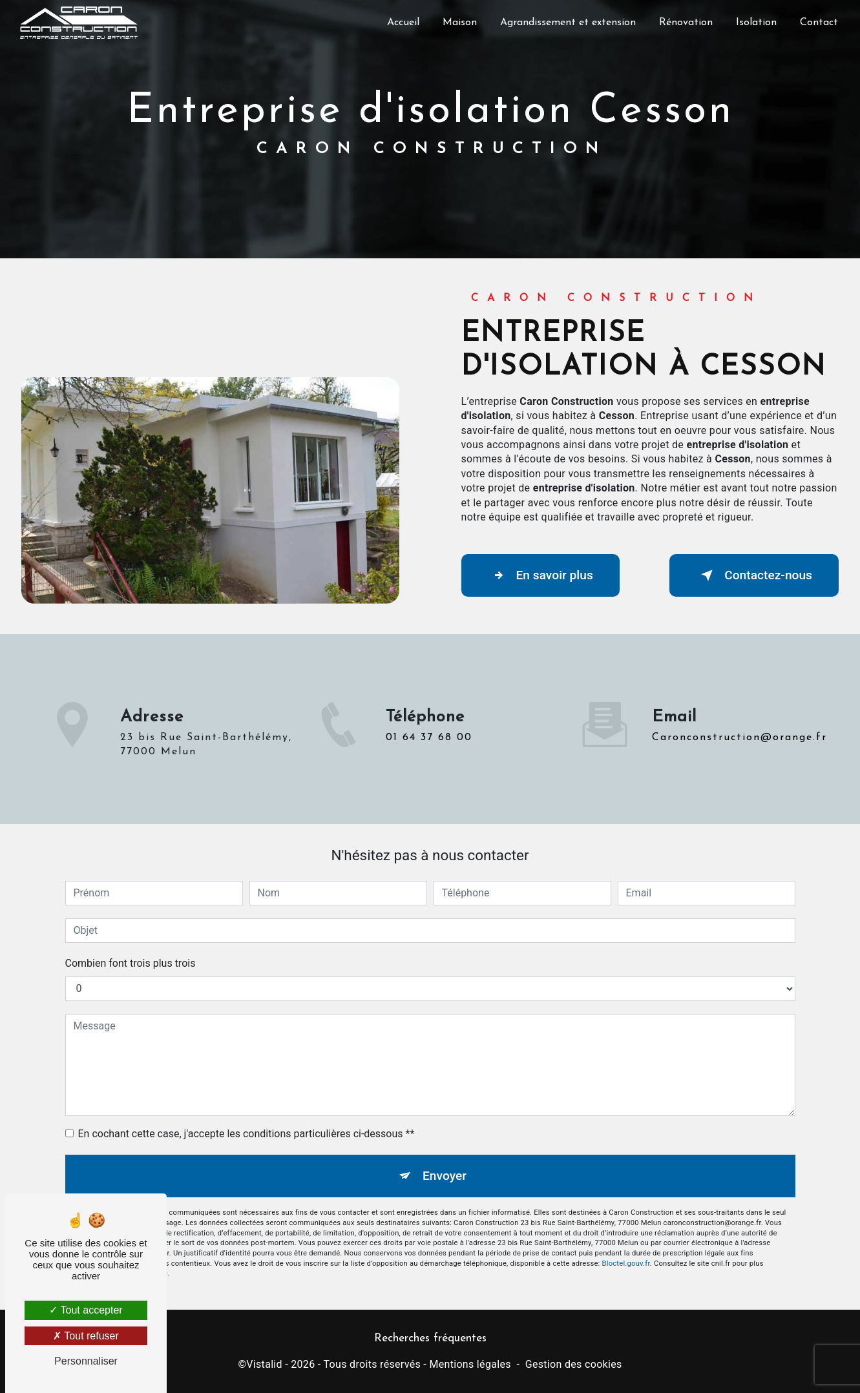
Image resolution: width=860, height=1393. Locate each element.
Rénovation (686, 22)
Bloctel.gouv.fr (626, 1263)
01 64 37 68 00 (429, 756)
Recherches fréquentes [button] (430, 1338)
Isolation (756, 22)
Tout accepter (85, 1310)
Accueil (403, 22)
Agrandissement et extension (568, 22)
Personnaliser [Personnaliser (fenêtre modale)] (86, 1361)
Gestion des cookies (573, 1364)
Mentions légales (469, 1364)
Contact (819, 22)
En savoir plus (540, 575)
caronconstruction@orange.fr (739, 719)
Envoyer (445, 1175)
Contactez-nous (754, 575)
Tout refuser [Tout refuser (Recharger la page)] (86, 1335)
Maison (460, 22)
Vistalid (264, 1364)
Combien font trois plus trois (130, 963)
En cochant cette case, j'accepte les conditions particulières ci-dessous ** (246, 1134)
